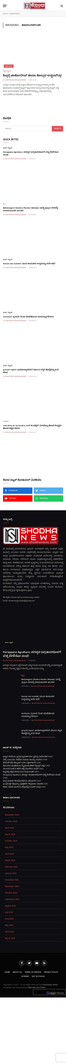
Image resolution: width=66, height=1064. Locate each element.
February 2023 (11, 867)
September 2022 (12, 899)
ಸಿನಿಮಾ (6, 421)
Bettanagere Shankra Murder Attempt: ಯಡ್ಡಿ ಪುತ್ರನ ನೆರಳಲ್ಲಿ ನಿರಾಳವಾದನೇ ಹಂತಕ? (30, 209)
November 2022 (12, 886)
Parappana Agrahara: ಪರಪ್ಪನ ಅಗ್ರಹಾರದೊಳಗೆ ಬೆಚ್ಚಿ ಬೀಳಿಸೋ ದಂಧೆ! (30, 153)
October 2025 (11, 821)
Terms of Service (33, 972)
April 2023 (9, 854)
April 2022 (9, 932)
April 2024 (9, 828)
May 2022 (9, 925)
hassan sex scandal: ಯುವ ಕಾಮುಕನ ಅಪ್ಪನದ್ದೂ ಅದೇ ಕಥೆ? (29, 264)
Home (5, 13)
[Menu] (5, 6)
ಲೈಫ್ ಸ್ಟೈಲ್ (8, 66)
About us (17, 972)
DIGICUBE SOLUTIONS (36, 987)
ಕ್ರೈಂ (4, 204)
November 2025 (12, 815)
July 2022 (9, 912)
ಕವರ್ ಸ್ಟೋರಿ (7, 148)
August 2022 (10, 906)
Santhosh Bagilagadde (15, 80)
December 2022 (12, 880)
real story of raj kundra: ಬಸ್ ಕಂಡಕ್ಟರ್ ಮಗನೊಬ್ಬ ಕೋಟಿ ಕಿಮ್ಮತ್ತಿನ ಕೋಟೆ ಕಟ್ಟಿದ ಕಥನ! (32, 427)
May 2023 (9, 847)
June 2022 (9, 919)
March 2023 (10, 860)
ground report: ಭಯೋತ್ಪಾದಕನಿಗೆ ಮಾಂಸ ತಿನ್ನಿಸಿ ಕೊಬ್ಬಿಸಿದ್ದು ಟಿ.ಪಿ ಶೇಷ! (31, 371)
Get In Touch (38, 976)
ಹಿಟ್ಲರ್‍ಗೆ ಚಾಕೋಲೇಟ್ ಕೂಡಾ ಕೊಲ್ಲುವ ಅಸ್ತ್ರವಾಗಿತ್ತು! (32, 76)
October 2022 (11, 893)
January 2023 (10, 873)
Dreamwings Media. (50, 985)
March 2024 (10, 834)
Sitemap (25, 976)
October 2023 (11, 841)
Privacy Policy (51, 972)
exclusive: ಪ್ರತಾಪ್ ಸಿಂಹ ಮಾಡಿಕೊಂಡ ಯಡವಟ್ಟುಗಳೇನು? (28, 317)
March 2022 (10, 938)
